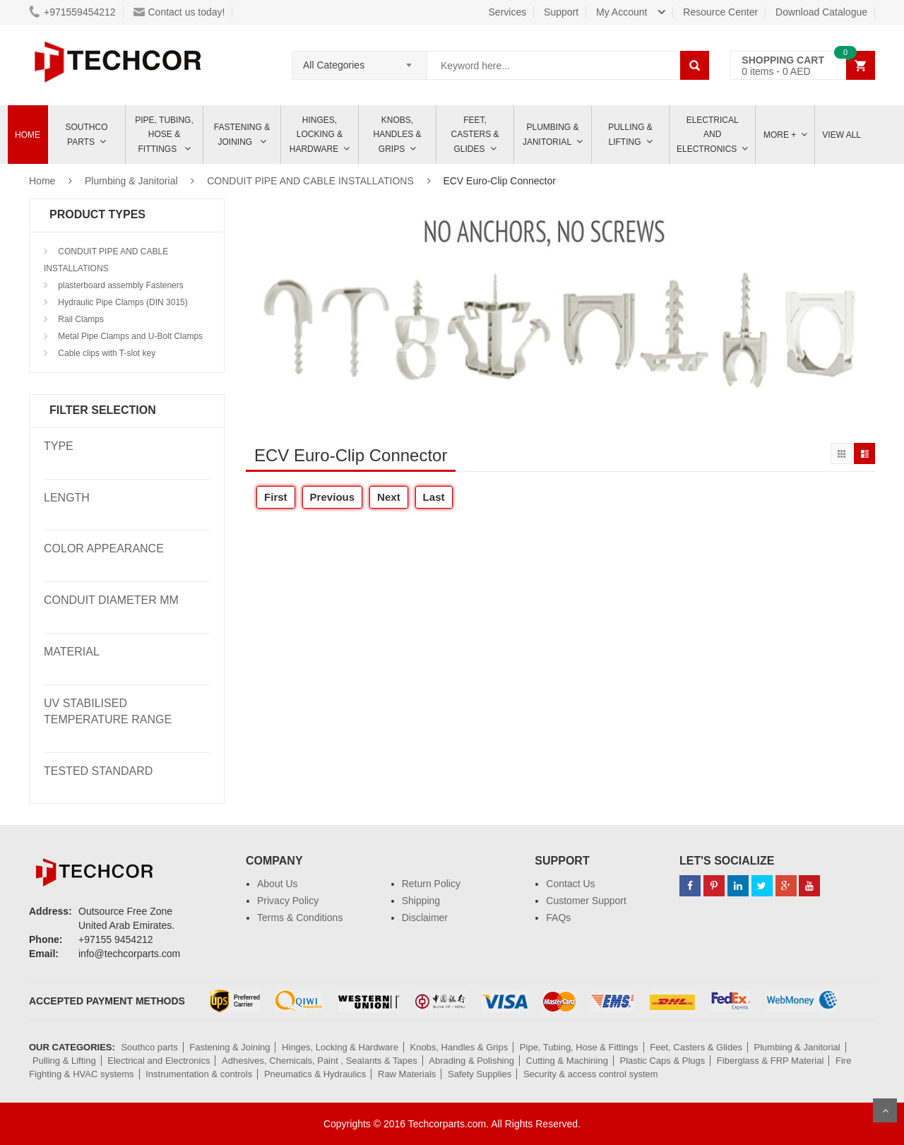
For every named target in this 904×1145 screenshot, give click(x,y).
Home (27, 135)
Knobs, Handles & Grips (397, 134)
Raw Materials (407, 1074)
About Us (277, 883)
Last (434, 497)
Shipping (421, 900)
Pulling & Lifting (630, 134)
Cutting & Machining (567, 1060)
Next (388, 497)
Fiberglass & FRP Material (770, 1060)
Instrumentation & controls (198, 1074)
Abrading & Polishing (471, 1060)
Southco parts (87, 134)
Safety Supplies (479, 1074)
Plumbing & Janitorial (551, 134)
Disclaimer (425, 917)
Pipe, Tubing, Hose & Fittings (164, 134)
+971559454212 (72, 12)
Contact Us (570, 883)
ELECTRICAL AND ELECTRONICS (708, 134)
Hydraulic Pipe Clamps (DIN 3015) (122, 302)
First (275, 497)
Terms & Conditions (300, 917)
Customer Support (586, 900)
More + (779, 135)
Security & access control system (590, 1074)
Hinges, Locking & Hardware (316, 134)
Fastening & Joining (242, 134)
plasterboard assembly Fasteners (120, 285)
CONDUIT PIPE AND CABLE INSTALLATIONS (310, 180)
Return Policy (431, 883)
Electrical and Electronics (158, 1060)
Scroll (885, 1110)
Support (561, 12)
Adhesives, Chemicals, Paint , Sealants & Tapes (319, 1060)
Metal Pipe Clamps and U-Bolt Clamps (129, 336)
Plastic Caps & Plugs (663, 1060)
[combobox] (359, 61)
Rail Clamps (80, 319)
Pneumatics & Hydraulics (315, 1074)
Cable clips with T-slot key (105, 353)
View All (841, 135)
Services (508, 12)
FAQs (558, 917)
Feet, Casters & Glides (475, 134)
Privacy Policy (288, 900)
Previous (332, 497)
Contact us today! (179, 12)
